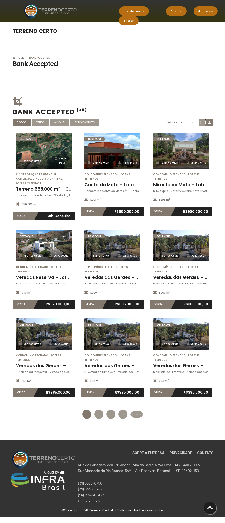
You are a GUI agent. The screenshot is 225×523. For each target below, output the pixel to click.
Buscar (176, 11)
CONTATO (205, 453)
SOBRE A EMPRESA (148, 453)
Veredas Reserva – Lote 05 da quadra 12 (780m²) (71, 277)
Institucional (134, 11)
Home (20, 58)
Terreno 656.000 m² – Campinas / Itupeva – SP (68, 189)
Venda (40, 122)
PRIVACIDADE (181, 453)
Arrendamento (85, 122)
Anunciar (205, 11)
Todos (21, 122)
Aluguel (59, 122)
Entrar (129, 20)
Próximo (136, 414)
